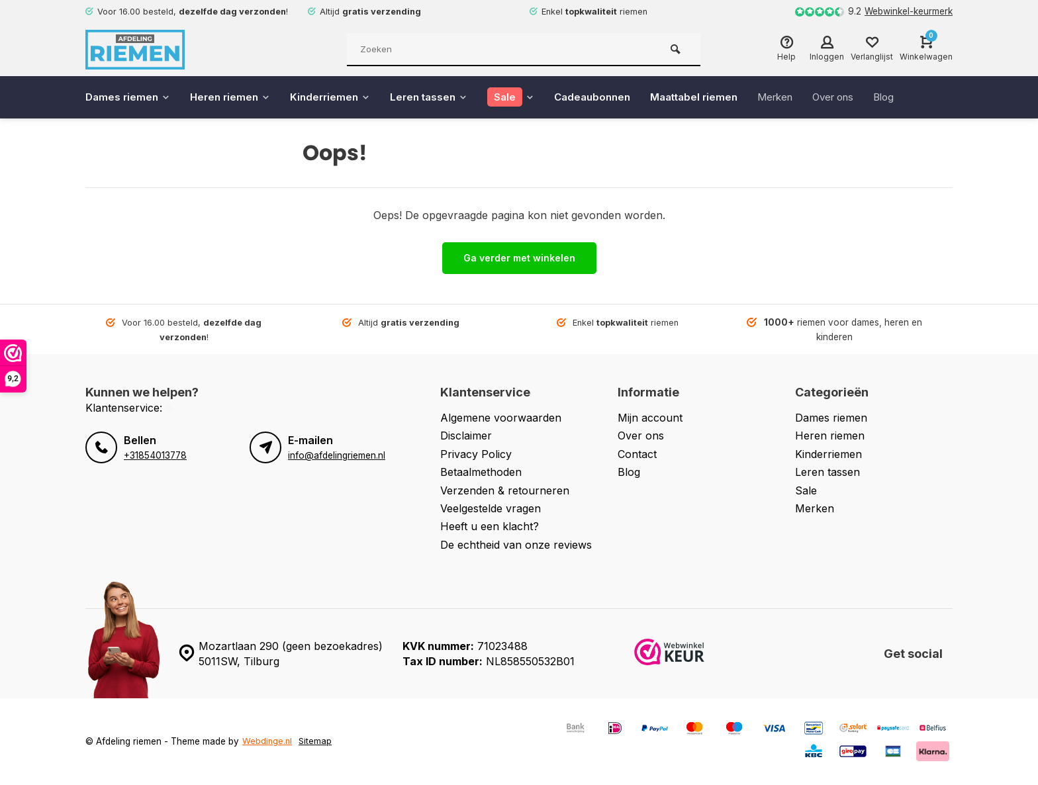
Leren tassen (441, 97)
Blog (919, 97)
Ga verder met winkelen (519, 257)
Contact (637, 454)
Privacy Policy (476, 454)
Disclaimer (466, 435)
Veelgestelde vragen (490, 508)
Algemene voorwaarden (500, 417)
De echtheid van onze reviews (516, 544)
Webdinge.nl (267, 741)
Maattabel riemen (717, 97)
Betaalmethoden (481, 472)
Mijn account (650, 417)
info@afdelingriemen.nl (336, 455)
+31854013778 (155, 455)
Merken (802, 97)
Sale (806, 490)
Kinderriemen (339, 97)
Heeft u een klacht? (489, 526)
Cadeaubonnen (610, 97)
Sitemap (317, 741)
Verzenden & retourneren (504, 490)
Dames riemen (129, 97)
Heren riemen (235, 97)
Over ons (864, 97)
